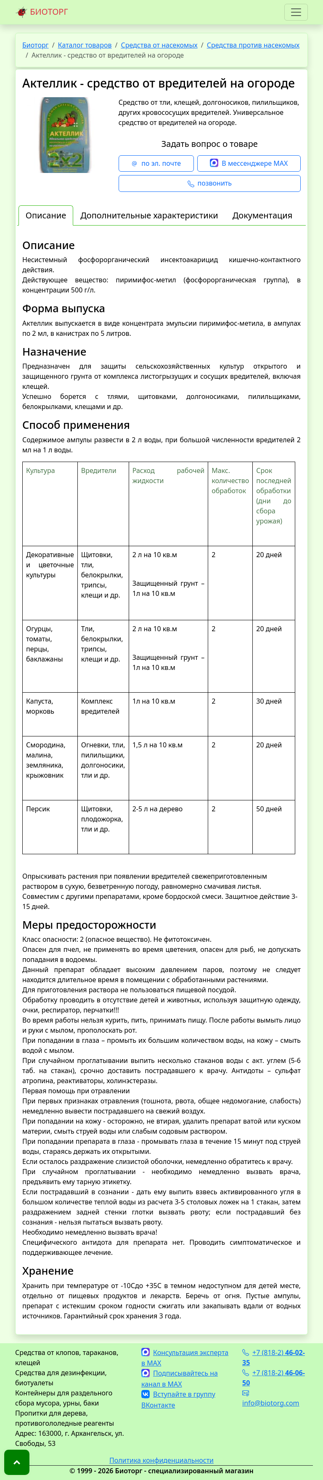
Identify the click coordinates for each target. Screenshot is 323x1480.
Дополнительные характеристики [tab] (149, 215)
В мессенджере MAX (249, 164)
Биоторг (35, 45)
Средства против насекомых (253, 45)
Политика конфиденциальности (161, 1460)
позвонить (210, 183)
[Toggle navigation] (296, 12)
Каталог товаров (85, 45)
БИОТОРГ (41, 12)
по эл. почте (156, 164)
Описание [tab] (46, 215)
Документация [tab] (263, 215)
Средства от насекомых (159, 45)
